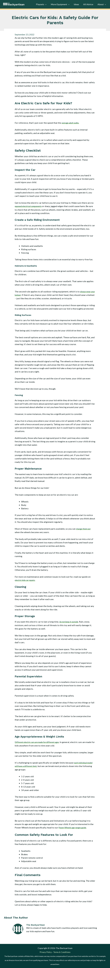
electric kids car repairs (26, 580)
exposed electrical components (30, 206)
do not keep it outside (69, 621)
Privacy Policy (45, 952)
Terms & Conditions (62, 952)
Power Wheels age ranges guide (73, 827)
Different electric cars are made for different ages (39, 742)
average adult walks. (71, 123)
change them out (84, 528)
